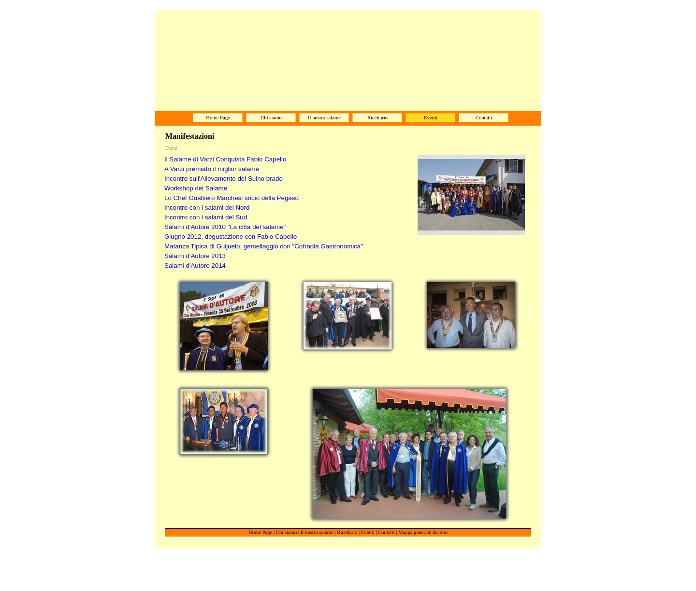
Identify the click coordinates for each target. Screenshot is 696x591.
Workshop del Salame (195, 188)
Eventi (368, 532)
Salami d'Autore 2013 (195, 255)
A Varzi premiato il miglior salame (211, 169)
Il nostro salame (317, 532)
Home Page (260, 532)
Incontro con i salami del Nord (206, 207)
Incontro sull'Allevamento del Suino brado (223, 178)
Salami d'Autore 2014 (195, 265)
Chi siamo (286, 532)
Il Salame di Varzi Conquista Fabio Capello (225, 159)
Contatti (386, 532)
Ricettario (347, 532)
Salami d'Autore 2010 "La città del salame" (225, 227)
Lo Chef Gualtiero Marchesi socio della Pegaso (231, 198)
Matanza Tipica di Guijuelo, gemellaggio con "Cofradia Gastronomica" (263, 246)
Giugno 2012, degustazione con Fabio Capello (230, 236)
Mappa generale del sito (423, 532)
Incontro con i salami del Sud (205, 217)
